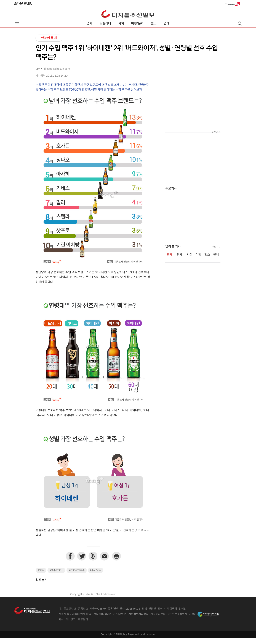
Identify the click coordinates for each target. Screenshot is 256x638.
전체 (170, 255)
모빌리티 (105, 23)
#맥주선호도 (56, 570)
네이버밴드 (93, 556)
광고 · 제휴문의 (79, 619)
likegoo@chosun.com (57, 69)
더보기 (215, 132)
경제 (89, 23)
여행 (198, 255)
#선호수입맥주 (77, 570)
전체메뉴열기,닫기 (17, 23)
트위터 (81, 556)
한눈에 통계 (49, 38)
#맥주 (41, 570)
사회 (121, 23)
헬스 (153, 23)
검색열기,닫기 (240, 23)
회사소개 (64, 619)
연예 (166, 23)
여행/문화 (137, 23)
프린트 (116, 556)
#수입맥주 (95, 570)
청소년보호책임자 (177, 614)
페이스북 (70, 556)
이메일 (104, 556)
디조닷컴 (128, 14)
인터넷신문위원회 (208, 614)
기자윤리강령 (157, 614)
